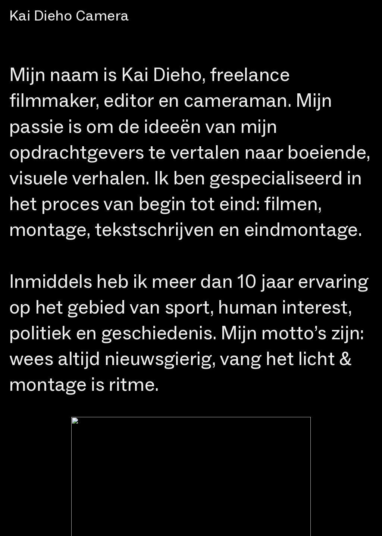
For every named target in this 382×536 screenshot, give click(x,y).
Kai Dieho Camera (69, 15)
